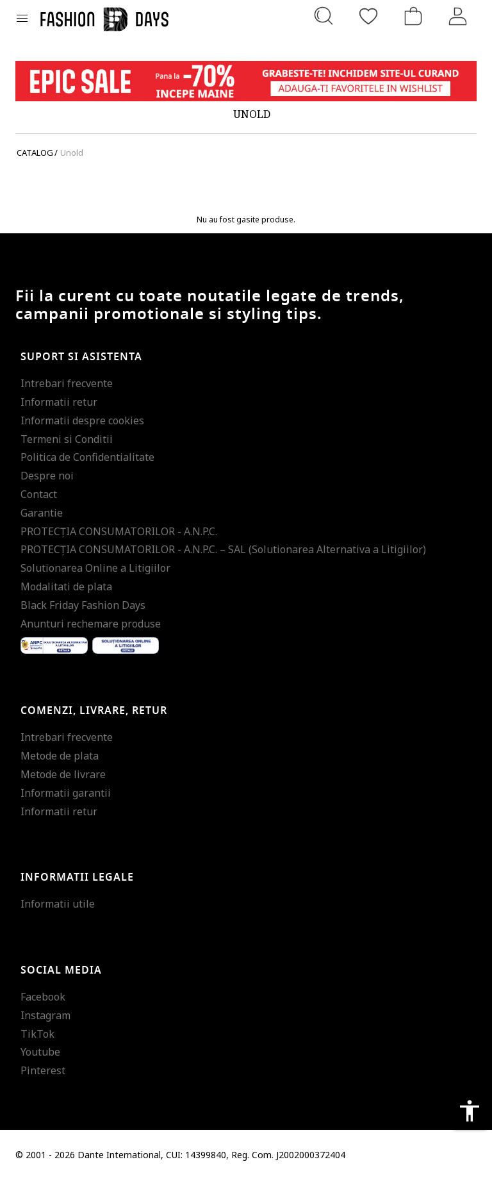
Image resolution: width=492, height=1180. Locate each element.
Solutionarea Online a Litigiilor (95, 568)
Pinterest (42, 1070)
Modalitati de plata (66, 586)
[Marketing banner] (246, 81)
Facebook (42, 997)
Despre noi (47, 476)
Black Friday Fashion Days (82, 605)
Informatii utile (57, 904)
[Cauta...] (323, 16)
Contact (38, 494)
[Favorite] (368, 16)
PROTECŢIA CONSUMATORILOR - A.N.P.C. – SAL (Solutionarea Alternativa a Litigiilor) (223, 549)
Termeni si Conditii (66, 439)
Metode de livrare (63, 774)
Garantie (41, 513)
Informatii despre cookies (82, 420)
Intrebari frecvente (66, 383)
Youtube (40, 1052)
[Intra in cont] (458, 16)
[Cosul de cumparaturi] (413, 16)
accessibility (469, 1111)
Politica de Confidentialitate (87, 457)
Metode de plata (59, 756)
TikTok (37, 1034)
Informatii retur (58, 402)
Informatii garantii (65, 793)
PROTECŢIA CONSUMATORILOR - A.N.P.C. (118, 531)
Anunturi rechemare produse (90, 624)
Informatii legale (77, 877)
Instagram (45, 1015)
